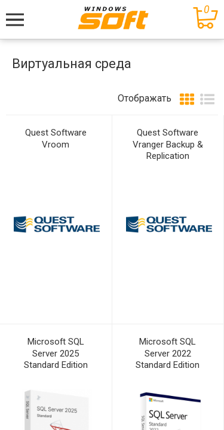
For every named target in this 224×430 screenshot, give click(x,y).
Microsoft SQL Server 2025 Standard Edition (56, 353)
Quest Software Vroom (56, 138)
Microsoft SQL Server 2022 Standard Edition (168, 353)
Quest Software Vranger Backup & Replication (168, 144)
